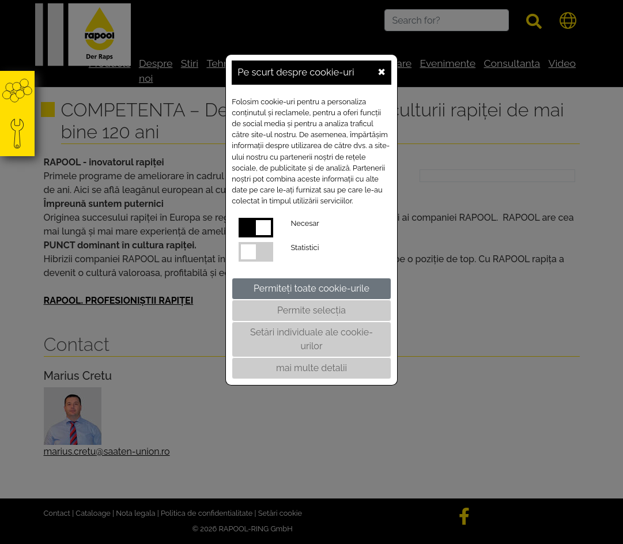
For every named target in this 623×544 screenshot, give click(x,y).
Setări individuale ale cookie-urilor (311, 339)
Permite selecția (311, 310)
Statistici (304, 247)
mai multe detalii (311, 367)
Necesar (304, 223)
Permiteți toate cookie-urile (311, 288)
